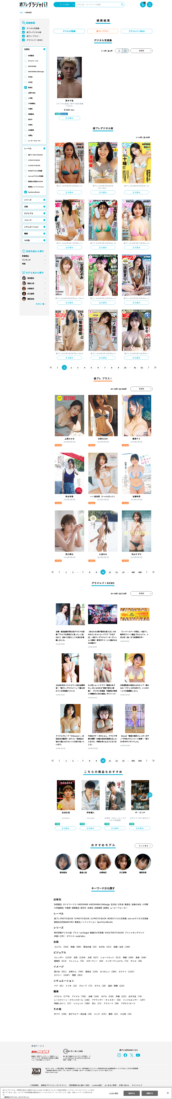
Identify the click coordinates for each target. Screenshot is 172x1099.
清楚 (59, 975)
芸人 (97, 1003)
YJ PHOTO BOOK (33, 160)
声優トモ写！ (60, 936)
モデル (107, 996)
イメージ (27, 220)
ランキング (26, 260)
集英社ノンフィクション (36, 187)
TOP (20, 12)
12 (116, 572)
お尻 (92, 957)
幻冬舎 (30, 82)
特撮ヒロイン (63, 1003)
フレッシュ (76, 961)
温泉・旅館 (116, 985)
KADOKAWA (32, 66)
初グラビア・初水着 (80, 1014)
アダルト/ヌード (127, 1003)
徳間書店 (31, 114)
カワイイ (126, 971)
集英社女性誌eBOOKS (35, 181)
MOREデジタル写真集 (35, 171)
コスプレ (61, 946)
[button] (149, 795)
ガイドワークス (33, 61)
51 (135, 367)
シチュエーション (31, 227)
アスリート (111, 1003)
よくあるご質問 (110, 1085)
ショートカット (110, 957)
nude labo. (80, 936)
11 (110, 572)
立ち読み (69, 118)
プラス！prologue (81, 932)
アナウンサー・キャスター (107, 999)
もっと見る (143, 845)
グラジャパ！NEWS (34, 40)
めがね (105, 946)
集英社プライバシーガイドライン (54, 1085)
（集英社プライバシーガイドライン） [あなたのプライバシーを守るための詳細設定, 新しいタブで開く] (16, 1097)
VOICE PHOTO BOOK (113, 932)
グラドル (62, 996)
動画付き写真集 (96, 932)
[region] (86, 1093)
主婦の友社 (31, 93)
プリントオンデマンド (133, 932)
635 (133, 760)
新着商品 (25, 256)
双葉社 (30, 135)
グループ (86, 985)
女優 (93, 996)
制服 (76, 946)
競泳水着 (90, 946)
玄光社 (30, 77)
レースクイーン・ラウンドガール (72, 999)
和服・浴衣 (121, 946)
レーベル (27, 148)
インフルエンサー (134, 999)
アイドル (79, 996)
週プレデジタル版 (34, 32)
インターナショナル (117, 961)
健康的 (60, 961)
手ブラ (60, 1014)
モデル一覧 (40, 304)
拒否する (131, 1093)
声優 (120, 996)
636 (139, 760)
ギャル (136, 961)
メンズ (100, 1014)
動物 (113, 1014)
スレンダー (63, 957)
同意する (150, 1093)
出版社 (27, 49)
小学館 (30, 98)
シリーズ (27, 200)
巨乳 (80, 957)
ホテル (100, 985)
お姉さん (76, 971)
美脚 (127, 957)
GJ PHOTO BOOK (34, 165)
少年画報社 (31, 103)
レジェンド (82, 1003)
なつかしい (108, 971)
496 (139, 572)
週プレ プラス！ (33, 36)
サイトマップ (137, 1085)
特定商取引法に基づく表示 (79, 1085)
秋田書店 (31, 55)
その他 (27, 240)
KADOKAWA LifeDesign (36, 71)
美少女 (60, 971)
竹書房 (30, 109)
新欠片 (30, 119)
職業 (26, 233)
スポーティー (95, 961)
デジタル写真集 (33, 28)
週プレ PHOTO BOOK (35, 155)
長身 (140, 957)
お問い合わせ (124, 1085)
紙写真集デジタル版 (63, 932)
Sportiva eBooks (34, 192)
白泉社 (30, 125)
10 (125, 367)
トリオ (71, 985)
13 (123, 572)
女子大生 (134, 996)
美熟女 (91, 971)
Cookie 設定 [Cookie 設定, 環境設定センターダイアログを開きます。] (113, 1093)
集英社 (30, 87)
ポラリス (71, 936)
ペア (59, 985)
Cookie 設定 (97, 1085)
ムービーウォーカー (34, 141)
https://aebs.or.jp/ (51, 1072)
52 (142, 367)
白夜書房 (31, 130)
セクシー (143, 971)
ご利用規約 (34, 1085)
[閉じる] (168, 1093)
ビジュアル (28, 213)
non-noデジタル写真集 (35, 176)
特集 (23, 263)
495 (133, 572)
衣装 (26, 206)
